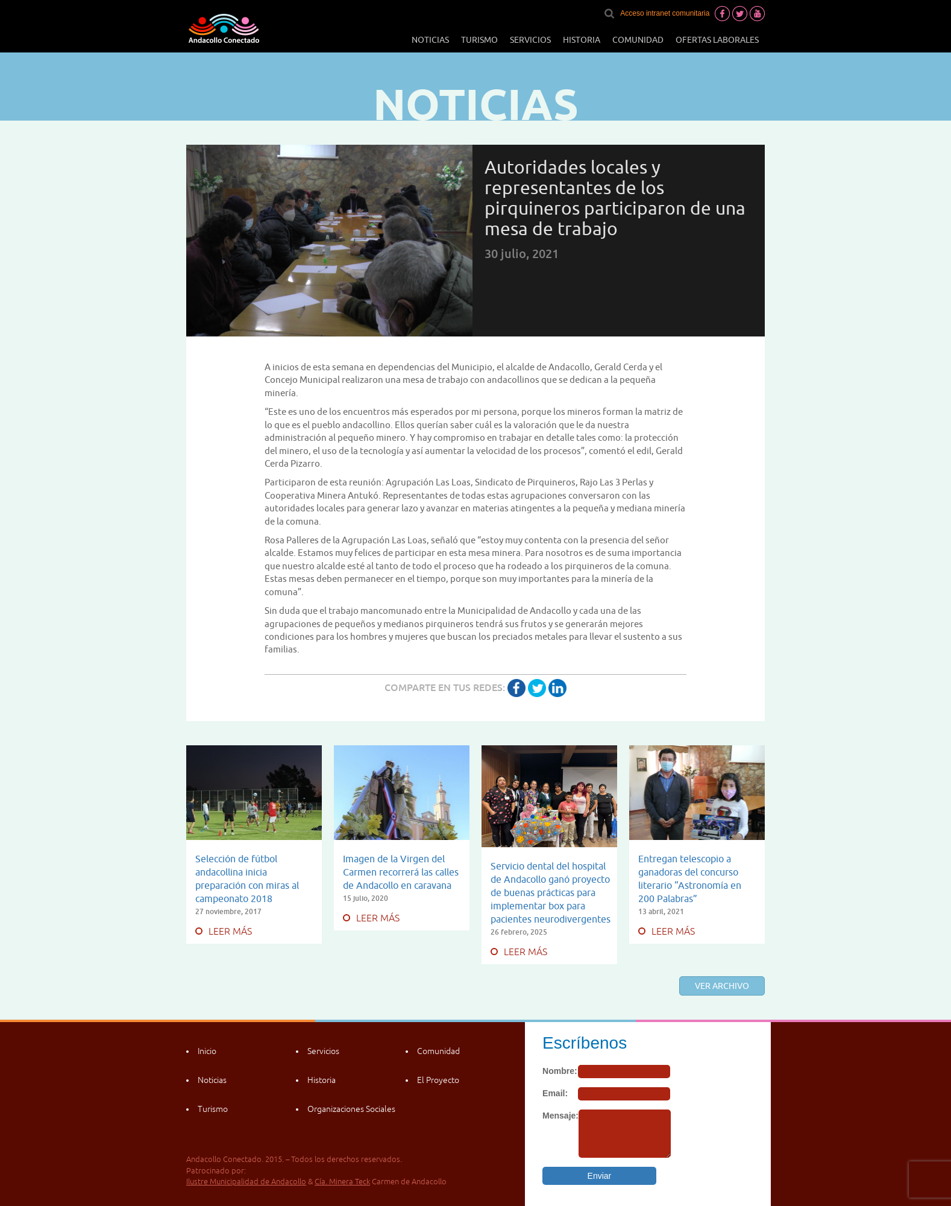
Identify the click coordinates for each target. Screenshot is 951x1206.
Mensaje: (560, 1115)
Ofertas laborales (717, 40)
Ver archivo (722, 986)
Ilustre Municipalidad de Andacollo (246, 1181)
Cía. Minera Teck (342, 1181)
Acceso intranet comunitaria (664, 13)
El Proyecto (438, 1080)
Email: (555, 1093)
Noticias (430, 40)
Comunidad (638, 40)
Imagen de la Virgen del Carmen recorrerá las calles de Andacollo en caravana (401, 872)
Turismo (479, 40)
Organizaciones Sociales (351, 1109)
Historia (581, 40)
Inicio (207, 1051)
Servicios (530, 40)
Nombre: (559, 1071)
